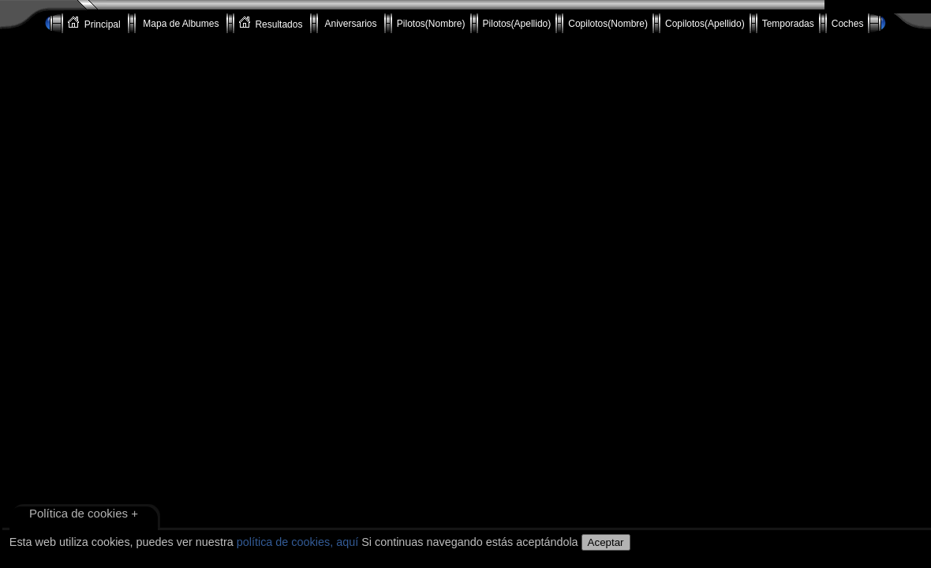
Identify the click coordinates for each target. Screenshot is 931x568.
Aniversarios (351, 23)
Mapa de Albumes (181, 23)
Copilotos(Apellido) (705, 23)
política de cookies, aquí (297, 542)
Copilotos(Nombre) (608, 23)
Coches (848, 23)
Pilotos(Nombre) (431, 23)
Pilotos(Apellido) (517, 23)
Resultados (272, 23)
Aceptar (606, 542)
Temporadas (788, 23)
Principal (95, 23)
